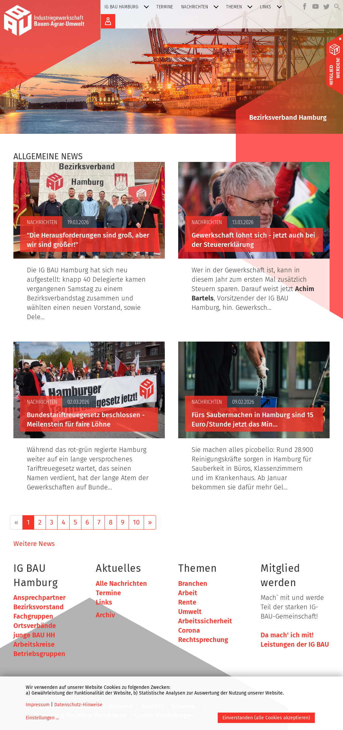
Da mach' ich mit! (287, 635)
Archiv (105, 615)
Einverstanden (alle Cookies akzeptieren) (266, 718)
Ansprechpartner (39, 598)
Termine (164, 7)
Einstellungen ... (42, 718)
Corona (189, 630)
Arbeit (187, 593)
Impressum (38, 705)
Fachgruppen (33, 616)
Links (272, 7)
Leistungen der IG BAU (295, 644)
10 (136, 522)
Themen (240, 7)
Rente (187, 602)
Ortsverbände (34, 626)
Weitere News (34, 544)
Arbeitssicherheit (205, 621)
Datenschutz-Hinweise (78, 705)
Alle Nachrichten (121, 583)
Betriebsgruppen (39, 654)
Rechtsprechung (203, 640)
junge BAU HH (34, 635)
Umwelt (190, 612)
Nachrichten (201, 7)
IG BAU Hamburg (128, 7)
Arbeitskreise (34, 644)
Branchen (192, 583)
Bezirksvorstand (38, 607)
